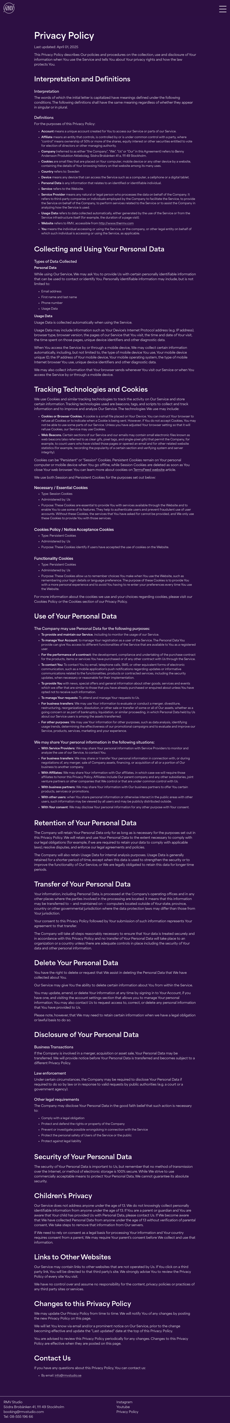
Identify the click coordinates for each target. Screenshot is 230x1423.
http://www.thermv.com (116, 223)
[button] (222, 8)
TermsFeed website (149, 470)
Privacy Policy (127, 1412)
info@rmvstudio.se (68, 1375)
